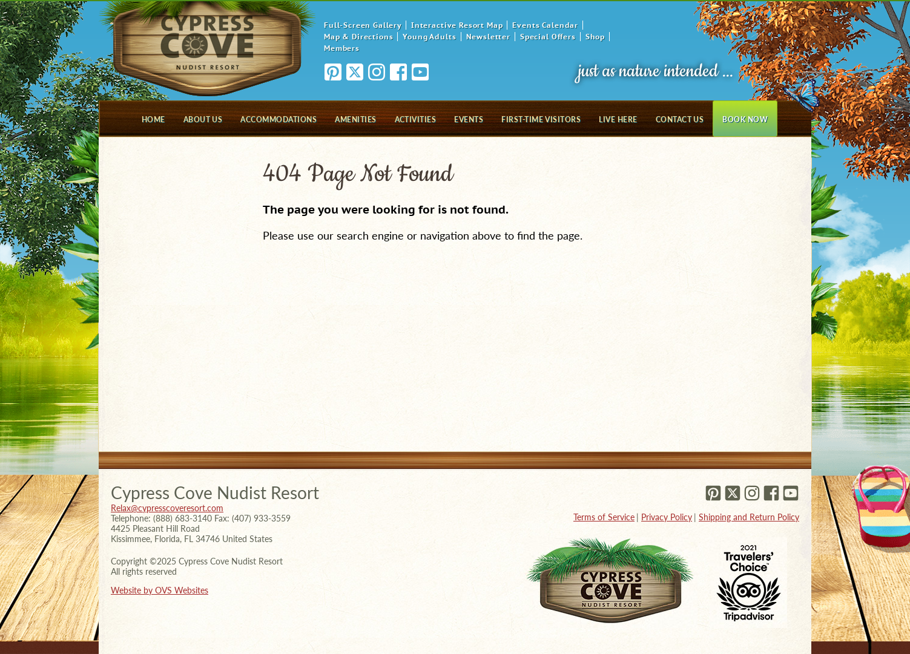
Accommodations (278, 119)
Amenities (355, 119)
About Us (203, 119)
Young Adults (429, 36)
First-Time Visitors (541, 119)
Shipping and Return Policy (749, 517)
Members (342, 48)
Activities (416, 119)
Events (468, 119)
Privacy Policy (666, 517)
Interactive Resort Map (457, 25)
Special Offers (548, 36)
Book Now (745, 119)
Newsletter (488, 36)
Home (153, 119)
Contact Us (680, 119)
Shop (595, 36)
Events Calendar (545, 25)
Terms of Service (604, 517)
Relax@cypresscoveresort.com (167, 508)
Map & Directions (358, 36)
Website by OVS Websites (159, 590)
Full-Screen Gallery (362, 25)
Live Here (618, 119)
